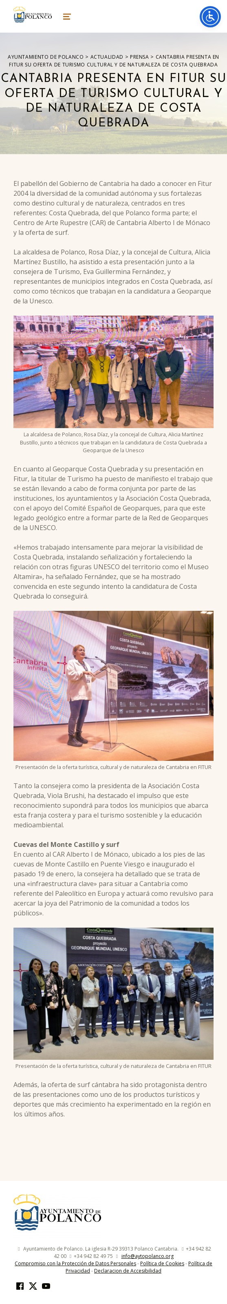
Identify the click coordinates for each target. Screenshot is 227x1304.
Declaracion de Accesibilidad (127, 1270)
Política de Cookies (162, 1263)
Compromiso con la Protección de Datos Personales (75, 1263)
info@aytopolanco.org (147, 1256)
